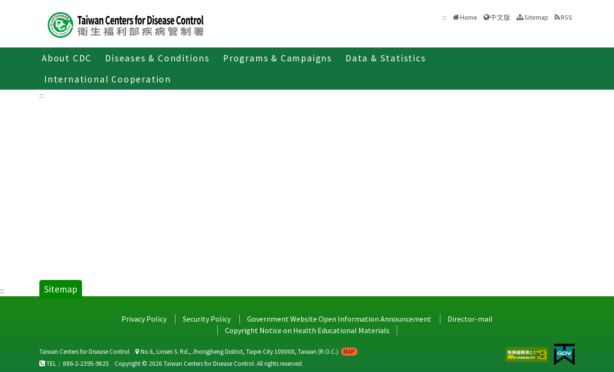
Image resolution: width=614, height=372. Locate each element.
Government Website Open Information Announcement (339, 319)
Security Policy (207, 319)
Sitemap (536, 17)
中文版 (500, 17)
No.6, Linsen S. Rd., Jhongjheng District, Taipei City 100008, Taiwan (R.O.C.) (246, 352)
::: (41, 95)
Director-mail (470, 319)
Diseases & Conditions (157, 58)
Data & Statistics (385, 58)
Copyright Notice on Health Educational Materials (307, 330)
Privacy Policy (143, 319)
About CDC (67, 58)
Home (468, 17)
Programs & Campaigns (277, 58)
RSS (566, 17)
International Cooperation (107, 79)
